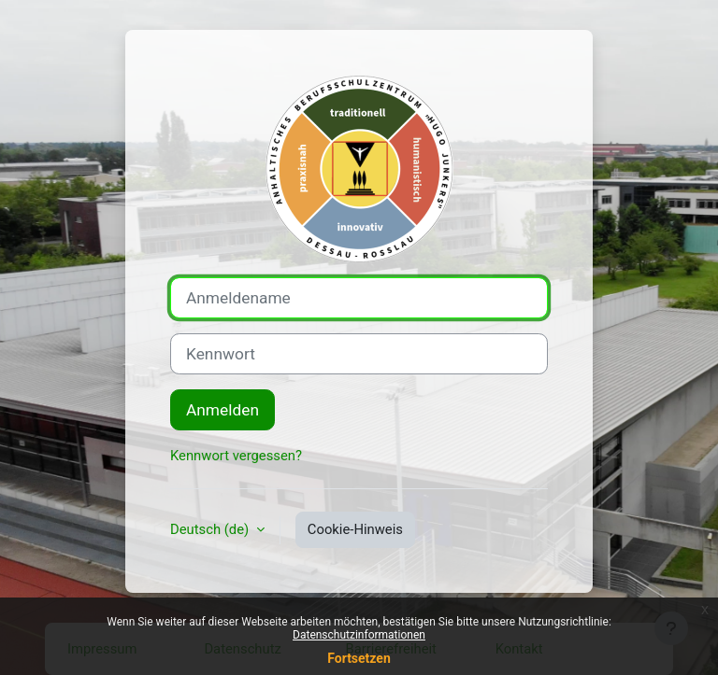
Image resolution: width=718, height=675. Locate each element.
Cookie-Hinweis (355, 529)
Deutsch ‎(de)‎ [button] (211, 529)
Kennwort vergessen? (236, 455)
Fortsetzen (359, 658)
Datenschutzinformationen (359, 634)
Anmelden (222, 410)
